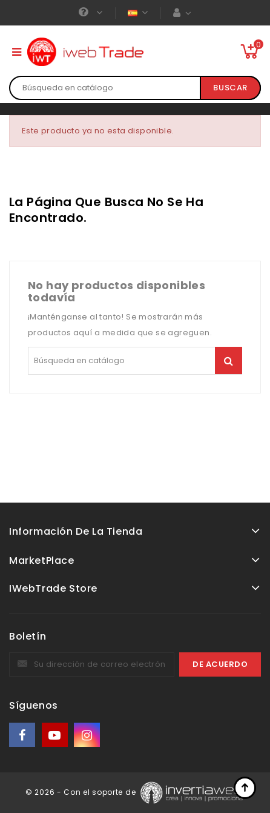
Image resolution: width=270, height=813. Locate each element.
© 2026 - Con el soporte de (81, 792)
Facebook (23, 735)
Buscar (230, 87)
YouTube (56, 735)
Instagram (88, 735)
